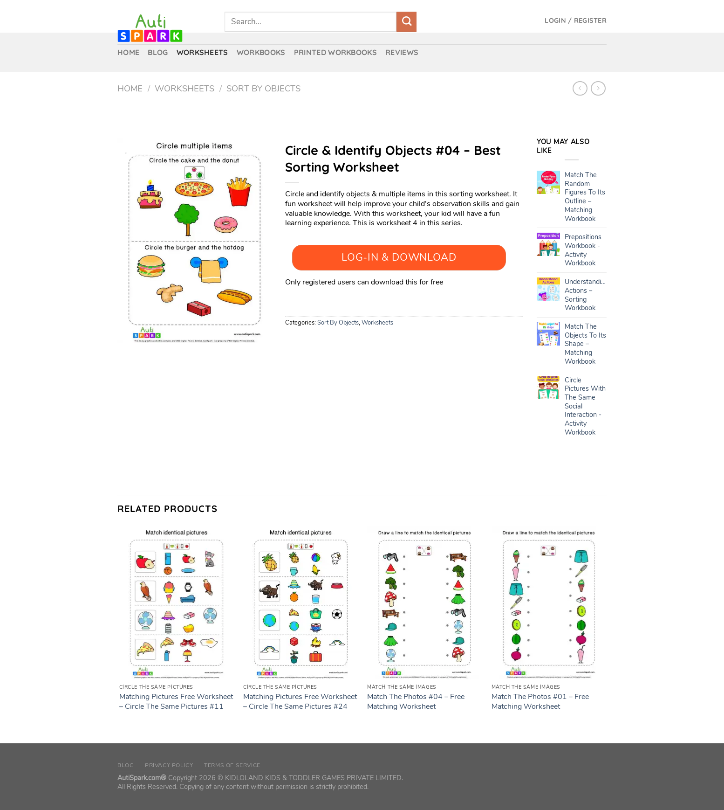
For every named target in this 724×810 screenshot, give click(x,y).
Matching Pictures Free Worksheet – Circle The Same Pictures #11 (176, 702)
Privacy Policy (169, 765)
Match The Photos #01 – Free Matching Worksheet (540, 702)
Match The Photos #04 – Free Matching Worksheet (415, 702)
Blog (125, 765)
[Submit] (406, 22)
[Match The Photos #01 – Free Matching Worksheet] (549, 602)
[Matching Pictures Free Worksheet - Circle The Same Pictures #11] (176, 602)
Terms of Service (232, 765)
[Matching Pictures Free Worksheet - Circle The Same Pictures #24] (300, 602)
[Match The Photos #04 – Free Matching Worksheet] (424, 602)
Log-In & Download (399, 257)
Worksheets (184, 88)
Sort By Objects (263, 88)
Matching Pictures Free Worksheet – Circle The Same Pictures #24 (300, 702)
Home (130, 88)
